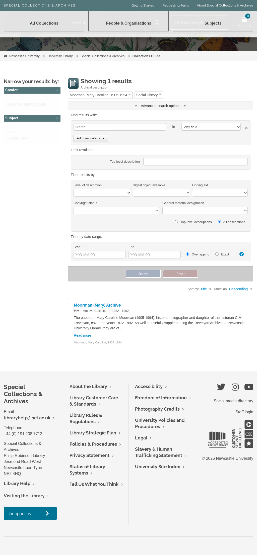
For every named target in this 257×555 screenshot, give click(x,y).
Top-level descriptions (193, 222)
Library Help (17, 483)
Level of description (88, 185)
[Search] (109, 22)
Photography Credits (157, 409)
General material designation (183, 203)
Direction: (221, 289)
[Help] (240, 254)
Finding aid (200, 185)
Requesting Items (175, 5)
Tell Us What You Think (94, 484)
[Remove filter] (130, 94)
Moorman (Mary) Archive (97, 305)
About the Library (88, 386)
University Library (60, 56)
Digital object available (149, 185)
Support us (20, 513)
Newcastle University (24, 56)
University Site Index (157, 466)
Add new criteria (91, 138)
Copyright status (85, 203)
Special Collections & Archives (40, 5)
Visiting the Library (24, 495)
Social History (18, 139)
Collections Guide (146, 56)
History (12, 133)
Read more (82, 335)
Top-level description (125, 161)
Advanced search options (160, 106)
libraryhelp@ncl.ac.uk (27, 417)
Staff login (244, 412)
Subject (11, 118)
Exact (222, 254)
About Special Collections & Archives (225, 5)
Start (77, 247)
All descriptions (231, 222)
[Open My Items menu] (244, 23)
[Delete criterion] (244, 126)
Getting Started (143, 5)
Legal (141, 437)
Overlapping (197, 254)
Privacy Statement (89, 455)
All (9, 99)
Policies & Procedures (93, 444)
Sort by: (193, 289)
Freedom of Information (161, 397)
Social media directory (233, 401)
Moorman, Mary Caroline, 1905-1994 (36, 105)
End (131, 247)
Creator (11, 90)
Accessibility (149, 386)
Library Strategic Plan (93, 432)
